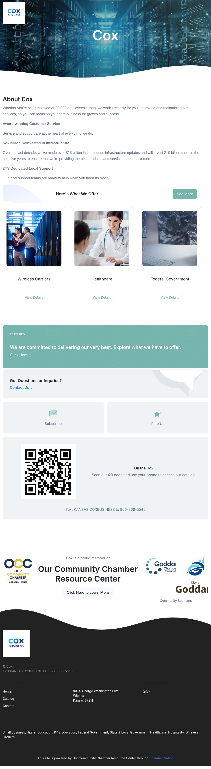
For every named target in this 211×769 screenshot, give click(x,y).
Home (7, 691)
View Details (34, 297)
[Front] (15, 13)
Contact (8, 706)
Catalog (8, 698)
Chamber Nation (161, 758)
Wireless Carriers (33, 279)
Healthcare (101, 279)
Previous (140, 574)
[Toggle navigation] (204, 13)
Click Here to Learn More (88, 592)
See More (185, 194)
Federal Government (169, 279)
